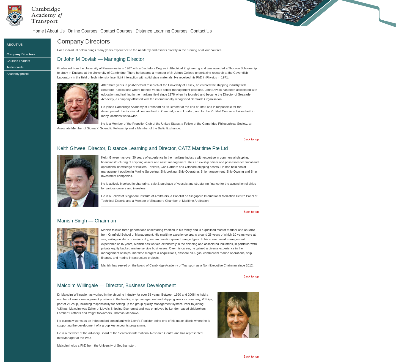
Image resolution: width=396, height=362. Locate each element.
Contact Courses (116, 31)
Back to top (251, 139)
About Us (56, 31)
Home (38, 31)
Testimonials (15, 67)
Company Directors (21, 54)
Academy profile (18, 73)
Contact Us (201, 31)
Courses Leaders (18, 60)
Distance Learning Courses (162, 31)
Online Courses (82, 31)
